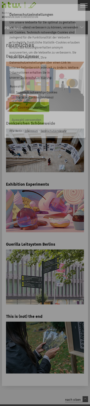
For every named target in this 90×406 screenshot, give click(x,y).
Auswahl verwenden (26, 119)
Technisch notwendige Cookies (36, 92)
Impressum (31, 131)
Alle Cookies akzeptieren (29, 107)
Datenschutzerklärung (36, 77)
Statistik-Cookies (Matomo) (35, 97)
